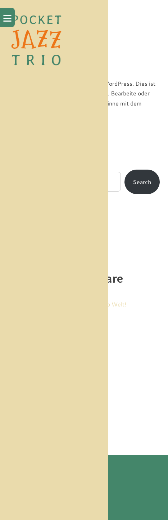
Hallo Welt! (111, 304)
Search (142, 182)
